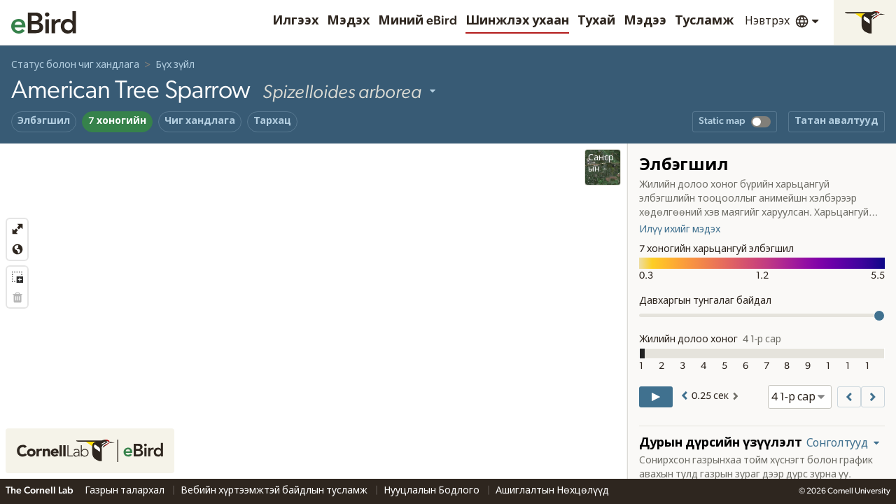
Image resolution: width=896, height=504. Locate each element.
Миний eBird (417, 21)
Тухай (596, 21)
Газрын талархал (126, 491)
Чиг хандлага (199, 121)
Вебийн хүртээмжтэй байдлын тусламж (275, 491)
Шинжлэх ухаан (517, 21)
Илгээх (295, 21)
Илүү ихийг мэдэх (679, 229)
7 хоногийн (117, 121)
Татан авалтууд (836, 121)
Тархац (272, 121)
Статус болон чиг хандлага (75, 65)
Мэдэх (348, 21)
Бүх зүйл (175, 65)
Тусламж (704, 21)
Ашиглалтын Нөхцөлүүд (552, 491)
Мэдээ (645, 21)
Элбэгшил (44, 121)
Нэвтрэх (767, 21)
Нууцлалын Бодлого (433, 491)
